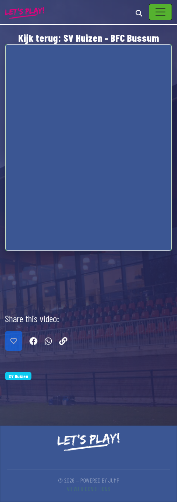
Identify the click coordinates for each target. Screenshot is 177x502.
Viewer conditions (88, 488)
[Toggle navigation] (160, 12)
